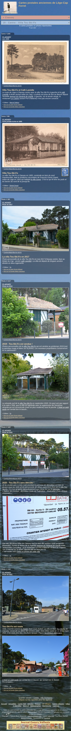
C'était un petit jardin (10, 680)
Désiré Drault (14, 186)
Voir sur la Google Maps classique (14, 106)
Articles (30, 704)
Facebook (47, 718)
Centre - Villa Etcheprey (42, 698)
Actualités (12, 704)
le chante (24, 629)
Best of (26, 706)
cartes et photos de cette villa (28, 552)
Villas (68, 704)
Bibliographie (35, 706)
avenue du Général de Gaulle (21, 96)
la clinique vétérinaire (53, 633)
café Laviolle (26, 261)
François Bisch (32, 712)
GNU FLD (51, 716)
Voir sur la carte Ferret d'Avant (13, 104)
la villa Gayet (36, 179)
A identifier (17, 706)
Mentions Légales (26, 718)
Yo (10, 267)
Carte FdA (22, 704)
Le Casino (15, 98)
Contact (56, 706)
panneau (56, 489)
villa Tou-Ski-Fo (30, 346)
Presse (38, 704)
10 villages (46, 704)
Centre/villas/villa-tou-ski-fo (12, 86)
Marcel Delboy (14, 103)
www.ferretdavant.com (35, 716)
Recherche (46, 706)
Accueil (4, 704)
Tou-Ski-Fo (60, 629)
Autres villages (58, 704)
